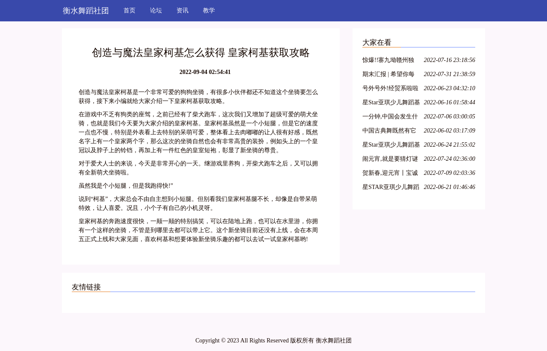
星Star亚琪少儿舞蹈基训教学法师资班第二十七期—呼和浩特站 (391, 146)
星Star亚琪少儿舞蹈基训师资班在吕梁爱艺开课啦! (391, 103)
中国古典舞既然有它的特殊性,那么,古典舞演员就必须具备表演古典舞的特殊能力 (390, 131)
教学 (209, 10)
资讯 (182, 10)
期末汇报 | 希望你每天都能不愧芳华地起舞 (389, 75)
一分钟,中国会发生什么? (390, 117)
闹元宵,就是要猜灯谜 (390, 159)
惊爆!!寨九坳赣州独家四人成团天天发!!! (389, 61)
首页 (129, 10)
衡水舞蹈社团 (86, 10)
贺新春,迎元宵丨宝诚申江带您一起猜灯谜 (390, 174)
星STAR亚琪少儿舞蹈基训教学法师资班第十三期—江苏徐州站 (390, 188)
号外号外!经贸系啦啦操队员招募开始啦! (390, 89)
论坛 (156, 10)
